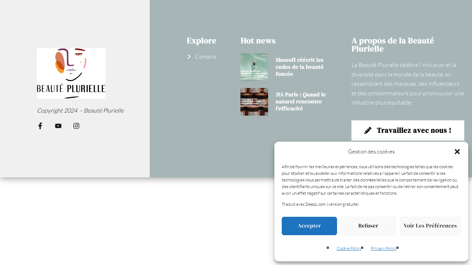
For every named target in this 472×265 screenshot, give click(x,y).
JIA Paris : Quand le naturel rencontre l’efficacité (300, 102)
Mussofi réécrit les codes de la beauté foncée (299, 67)
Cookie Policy (349, 248)
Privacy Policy (384, 248)
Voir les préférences (430, 226)
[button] (457, 151)
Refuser (368, 226)
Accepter (309, 226)
